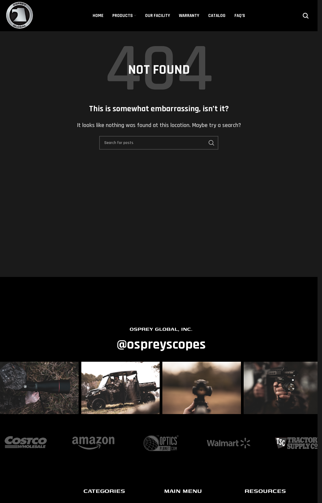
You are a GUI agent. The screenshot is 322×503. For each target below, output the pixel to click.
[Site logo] (19, 15)
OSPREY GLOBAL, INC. (161, 329)
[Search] (306, 16)
